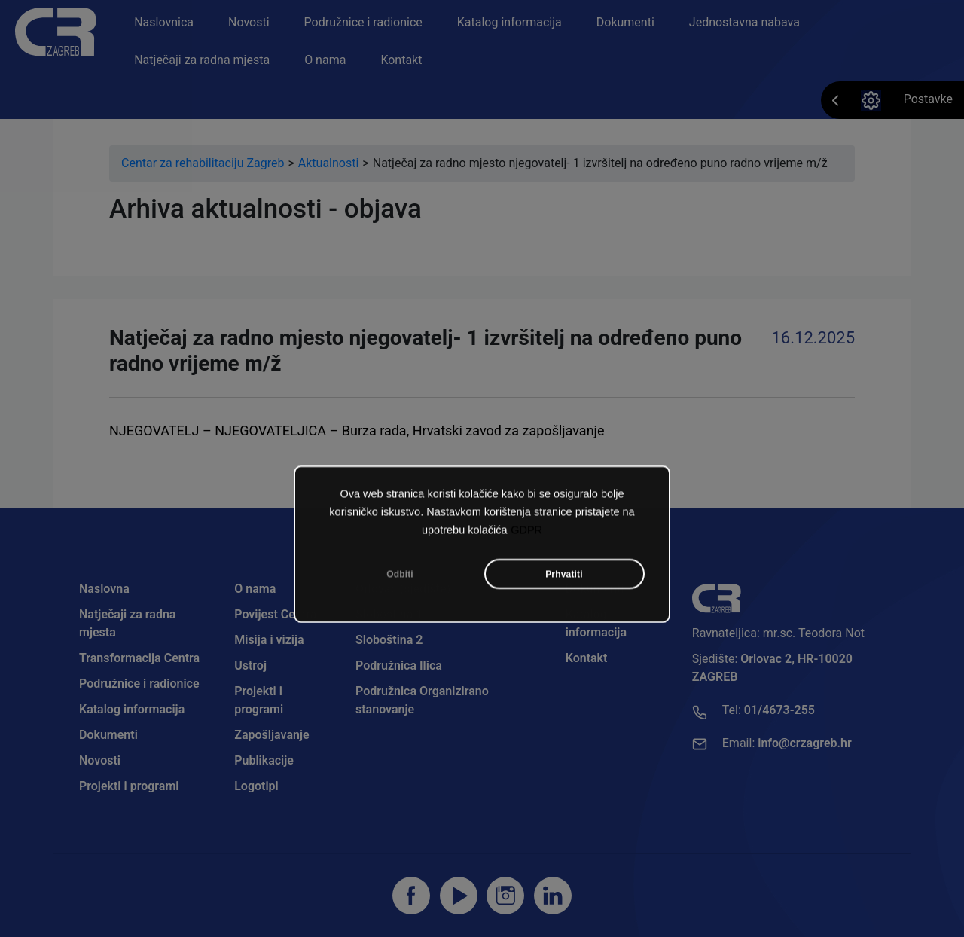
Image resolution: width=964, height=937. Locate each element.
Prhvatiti (564, 579)
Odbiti (399, 579)
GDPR (526, 535)
